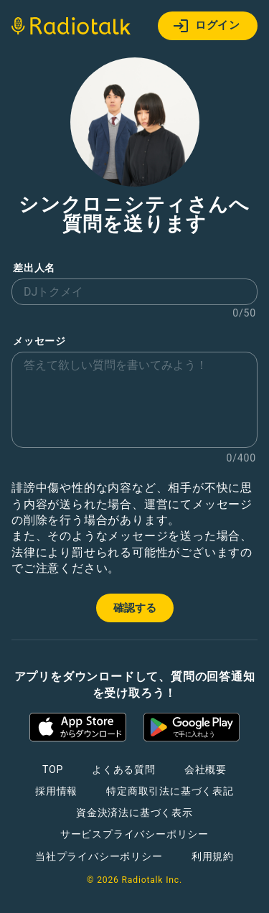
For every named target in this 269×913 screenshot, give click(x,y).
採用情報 (56, 791)
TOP (52, 769)
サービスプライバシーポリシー (134, 834)
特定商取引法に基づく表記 (170, 791)
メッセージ (39, 341)
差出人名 (34, 268)
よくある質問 (124, 769)
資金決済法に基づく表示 (134, 812)
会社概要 (205, 769)
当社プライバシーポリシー (99, 856)
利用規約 (213, 856)
